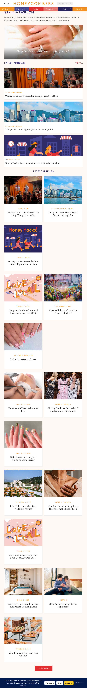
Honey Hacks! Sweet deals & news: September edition (23, 263)
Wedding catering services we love (23, 654)
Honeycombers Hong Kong (33, 3)
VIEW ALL (79, 63)
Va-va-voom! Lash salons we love (23, 410)
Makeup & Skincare (23, 355)
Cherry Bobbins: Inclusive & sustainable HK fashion (63, 410)
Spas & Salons (23, 404)
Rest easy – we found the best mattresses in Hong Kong (23, 605)
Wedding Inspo (23, 502)
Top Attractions (63, 306)
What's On (23, 209)
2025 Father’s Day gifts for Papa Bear (63, 605)
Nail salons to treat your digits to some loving (23, 458)
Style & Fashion (63, 404)
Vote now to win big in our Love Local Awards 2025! (23, 556)
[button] (13, 9)
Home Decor (23, 600)
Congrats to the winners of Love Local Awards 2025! (23, 312)
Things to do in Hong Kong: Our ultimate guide (63, 214)
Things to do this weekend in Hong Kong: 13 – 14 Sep (23, 214)
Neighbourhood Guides (63, 209)
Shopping (63, 600)
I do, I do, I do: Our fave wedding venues (23, 507)
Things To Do (23, 257)
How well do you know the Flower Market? (63, 312)
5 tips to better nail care (23, 359)
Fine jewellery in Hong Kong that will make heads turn (63, 507)
